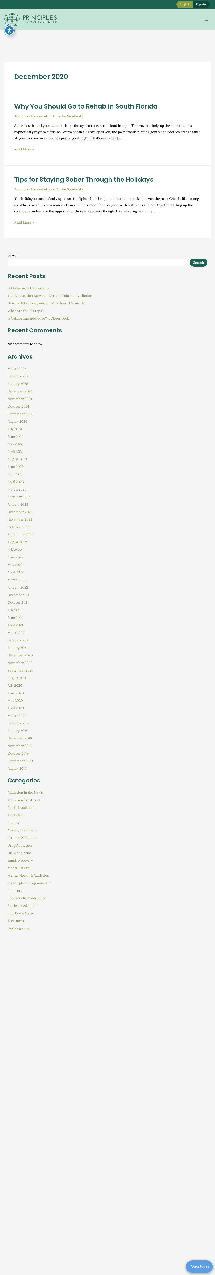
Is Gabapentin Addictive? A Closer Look (38, 318)
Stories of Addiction (23, 906)
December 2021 (20, 595)
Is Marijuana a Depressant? (29, 288)
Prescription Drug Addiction (30, 883)
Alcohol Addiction (21, 807)
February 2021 (19, 640)
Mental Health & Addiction (28, 875)
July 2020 (15, 685)
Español (201, 4)
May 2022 (15, 565)
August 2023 (17, 459)
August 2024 (17, 421)
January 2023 (18, 504)
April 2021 (15, 625)
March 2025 (17, 368)
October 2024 (18, 406)
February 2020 (19, 723)
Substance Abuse (21, 913)
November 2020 (20, 663)
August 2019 (17, 768)
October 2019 (18, 753)
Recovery (15, 890)
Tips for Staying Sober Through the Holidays (83, 179)
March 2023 (17, 489)
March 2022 (17, 580)
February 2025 (19, 376)
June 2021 (15, 617)
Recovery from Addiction (27, 898)
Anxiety (13, 823)
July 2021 (14, 610)
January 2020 (18, 731)
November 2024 (20, 399)
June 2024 (16, 436)
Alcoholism (16, 815)
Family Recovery (20, 860)
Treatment (16, 921)
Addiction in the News (25, 792)
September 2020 (21, 670)
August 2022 (17, 542)
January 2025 (18, 384)
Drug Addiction (20, 845)
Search (13, 255)
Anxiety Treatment (22, 830)
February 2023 (19, 497)
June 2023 (16, 467)
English (185, 4)
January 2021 (18, 648)
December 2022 (20, 512)
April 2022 (16, 572)
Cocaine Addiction (22, 838)
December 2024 (20, 391)
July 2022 (15, 550)
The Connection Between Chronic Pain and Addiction (50, 296)
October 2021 (18, 602)
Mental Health (19, 868)
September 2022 (20, 534)
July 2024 (15, 429)
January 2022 (18, 587)
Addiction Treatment (30, 116)
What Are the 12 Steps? (25, 311)
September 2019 (20, 761)
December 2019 (20, 738)
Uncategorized (19, 928)
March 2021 (17, 632)
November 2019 (20, 746)
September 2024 (20, 414)
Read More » (24, 149)
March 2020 (17, 715)
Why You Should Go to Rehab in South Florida (85, 106)
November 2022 (20, 519)
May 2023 (15, 474)
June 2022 (16, 557)
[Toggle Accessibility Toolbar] (9, 30)
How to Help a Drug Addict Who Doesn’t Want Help (48, 303)
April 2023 (16, 482)
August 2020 (17, 678)
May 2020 (15, 700)
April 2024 (16, 451)
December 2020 (20, 655)
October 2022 (18, 527)
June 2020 (16, 693)
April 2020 (16, 708)
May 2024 (15, 444)
